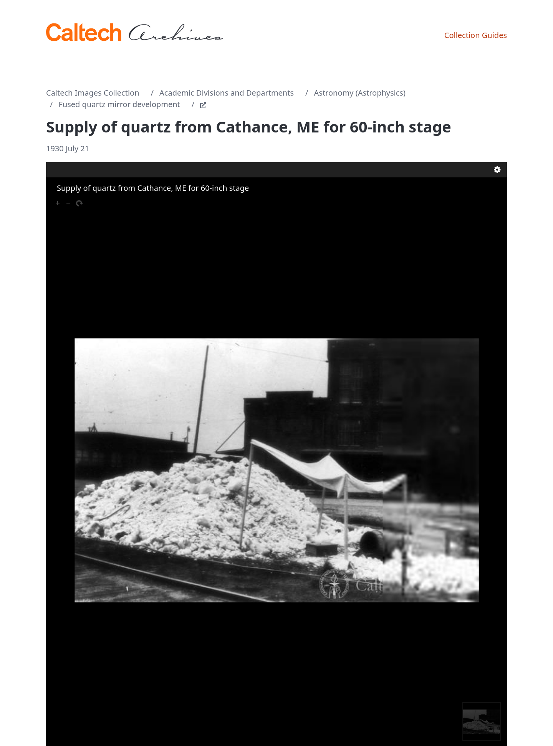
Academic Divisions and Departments (226, 93)
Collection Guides (475, 35)
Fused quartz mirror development (119, 104)
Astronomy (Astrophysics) (360, 93)
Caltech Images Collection (92, 93)
